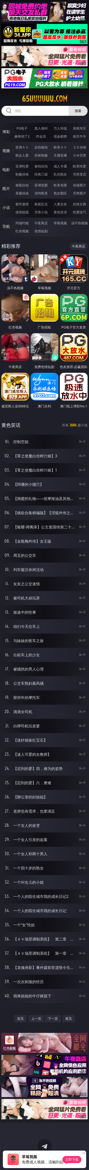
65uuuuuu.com (44, 99)
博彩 (6, 131)
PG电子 (22, 128)
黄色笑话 (60, 212)
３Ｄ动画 (79, 147)
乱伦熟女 (60, 174)
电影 (6, 169)
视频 (6, 150)
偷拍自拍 (41, 166)
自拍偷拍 (41, 147)
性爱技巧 (79, 212)
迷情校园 (22, 212)
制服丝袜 (22, 174)
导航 (6, 226)
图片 (6, 188)
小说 (6, 207)
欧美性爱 (79, 166)
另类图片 (79, 193)
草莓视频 (60, 223)
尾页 (68, 1018)
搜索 (78, 110)
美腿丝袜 (22, 193)
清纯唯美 (41, 193)
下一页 (53, 1018)
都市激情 (22, 204)
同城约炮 (22, 223)
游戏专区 (79, 128)
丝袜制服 (41, 155)
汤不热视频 (79, 223)
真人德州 (41, 128)
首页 (20, 1018)
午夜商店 (41, 223)
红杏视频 (22, 231)
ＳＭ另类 (79, 155)
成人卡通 (60, 166)
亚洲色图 (41, 185)
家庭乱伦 (41, 204)
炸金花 (41, 136)
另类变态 (79, 174)
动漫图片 (79, 185)
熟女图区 (60, 193)
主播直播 (60, 155)
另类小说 (41, 212)
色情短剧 (41, 231)
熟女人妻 (22, 155)
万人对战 (60, 128)
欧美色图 (60, 185)
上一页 (36, 1018)
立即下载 (72, 1159)
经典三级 (41, 174)
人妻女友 (60, 204)
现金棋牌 (60, 136)
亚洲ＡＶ (22, 147)
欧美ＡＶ (60, 147)
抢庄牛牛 (79, 136)
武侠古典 (79, 204)
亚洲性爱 (22, 166)
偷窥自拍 (22, 185)
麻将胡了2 (22, 136)
